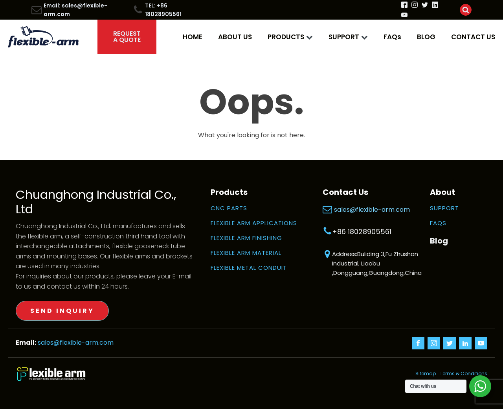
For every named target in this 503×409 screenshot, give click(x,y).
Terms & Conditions (463, 374)
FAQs (392, 37)
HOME (192, 37)
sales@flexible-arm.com (372, 209)
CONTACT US (473, 37)
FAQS (438, 223)
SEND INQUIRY (62, 310)
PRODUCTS (290, 37)
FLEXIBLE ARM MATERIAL (246, 252)
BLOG (426, 37)
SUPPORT (348, 37)
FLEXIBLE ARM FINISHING (246, 238)
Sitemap (420, 374)
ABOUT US (235, 37)
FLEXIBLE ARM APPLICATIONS (254, 223)
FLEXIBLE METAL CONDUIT (249, 267)
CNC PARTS (229, 208)
